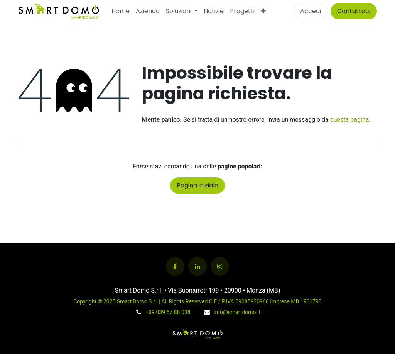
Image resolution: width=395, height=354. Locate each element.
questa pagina (349, 119)
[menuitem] (120, 11)
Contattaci (353, 11)
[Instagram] (220, 266)
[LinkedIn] (197, 266)
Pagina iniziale (197, 185)
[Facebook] (175, 266)
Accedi (310, 11)
